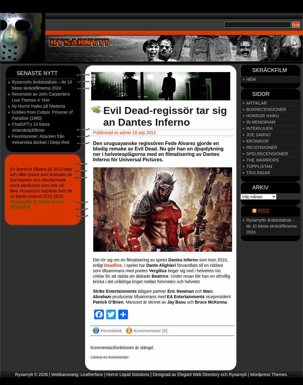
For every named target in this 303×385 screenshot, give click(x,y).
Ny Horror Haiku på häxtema (38, 106)
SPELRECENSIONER (267, 153)
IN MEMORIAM (260, 122)
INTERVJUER (259, 128)
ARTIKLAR (256, 103)
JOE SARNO (258, 134)
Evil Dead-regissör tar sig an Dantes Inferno (165, 116)
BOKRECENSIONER (266, 109)
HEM (251, 79)
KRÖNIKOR (257, 141)
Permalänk (111, 330)
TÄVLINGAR (258, 172)
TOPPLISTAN (259, 166)
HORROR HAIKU (262, 115)
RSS (263, 211)
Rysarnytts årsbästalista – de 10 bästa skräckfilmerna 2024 (271, 226)
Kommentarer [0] (150, 330)
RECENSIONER (261, 147)
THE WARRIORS (262, 160)
